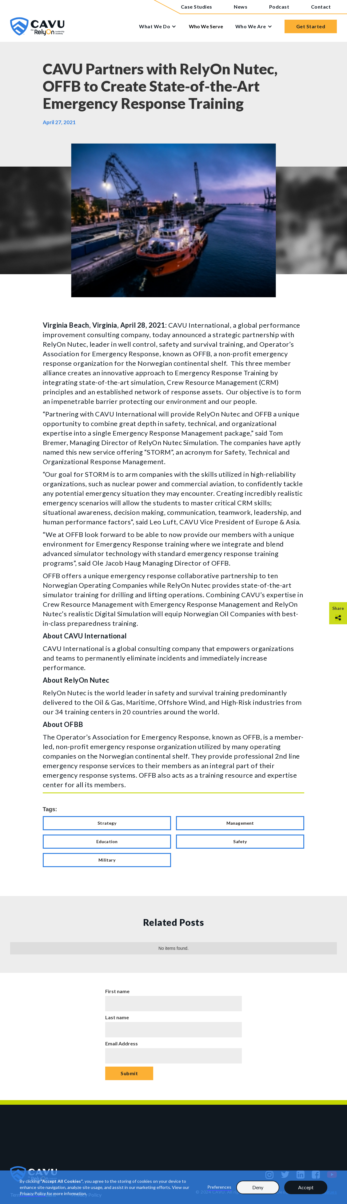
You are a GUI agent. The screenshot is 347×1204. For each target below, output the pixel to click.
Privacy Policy (33, 1193)
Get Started (310, 26)
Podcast (279, 7)
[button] (160, 26)
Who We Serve (206, 26)
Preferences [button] (219, 1187)
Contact (321, 7)
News (240, 7)
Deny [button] (257, 1187)
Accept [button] (305, 1187)
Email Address (121, 1043)
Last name (117, 1017)
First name (117, 991)
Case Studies (196, 7)
